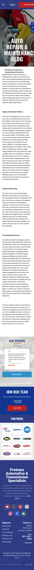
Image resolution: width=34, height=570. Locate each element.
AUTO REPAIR (7, 532)
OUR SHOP (6, 526)
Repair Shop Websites (23, 553)
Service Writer (18, 400)
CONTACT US (7, 539)
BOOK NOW (6, 542)
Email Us (28, 542)
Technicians (18, 402)
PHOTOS (5, 529)
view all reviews (17, 374)
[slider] (17, 343)
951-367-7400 (14, 485)
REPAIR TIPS (7, 536)
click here (17, 408)
